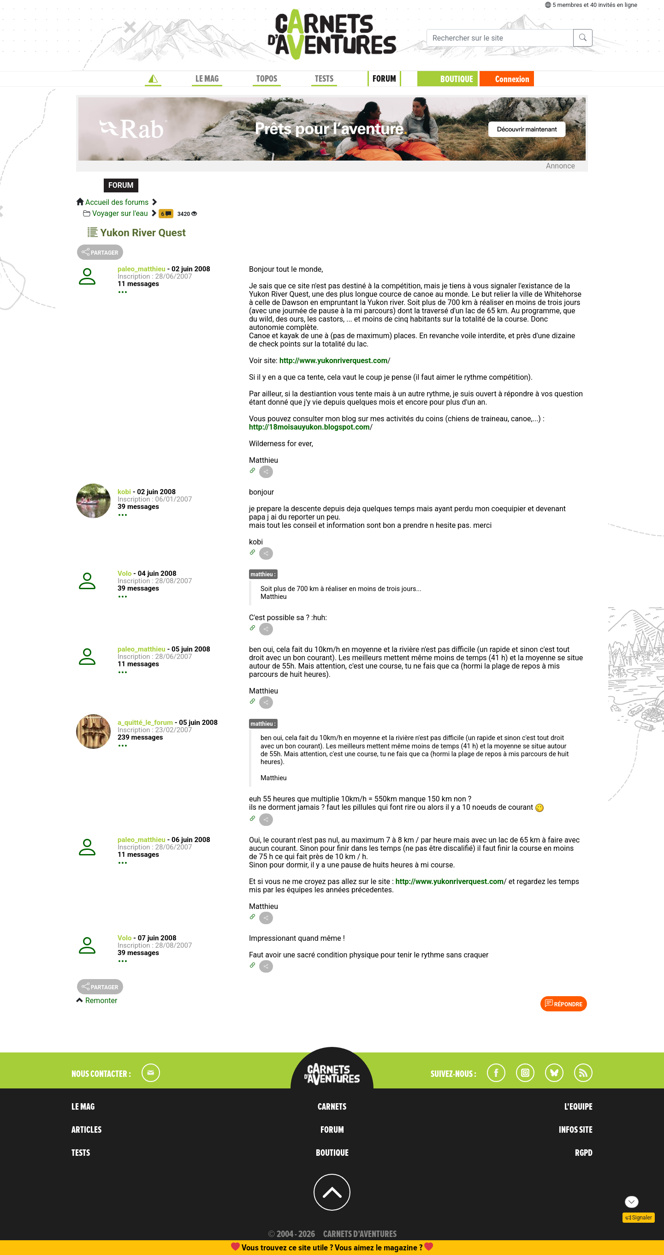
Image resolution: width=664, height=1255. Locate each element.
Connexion (512, 79)
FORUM (384, 79)
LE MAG (207, 79)
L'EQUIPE (578, 1107)
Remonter (101, 1000)
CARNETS (332, 1107)
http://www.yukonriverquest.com (333, 360)
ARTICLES (86, 1130)
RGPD (584, 1153)
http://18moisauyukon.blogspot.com (309, 427)
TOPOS (266, 79)
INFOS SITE (576, 1130)
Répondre (563, 1003)
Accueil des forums (116, 202)
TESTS (324, 79)
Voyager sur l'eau (120, 213)
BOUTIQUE (456, 79)
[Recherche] (500, 38)
